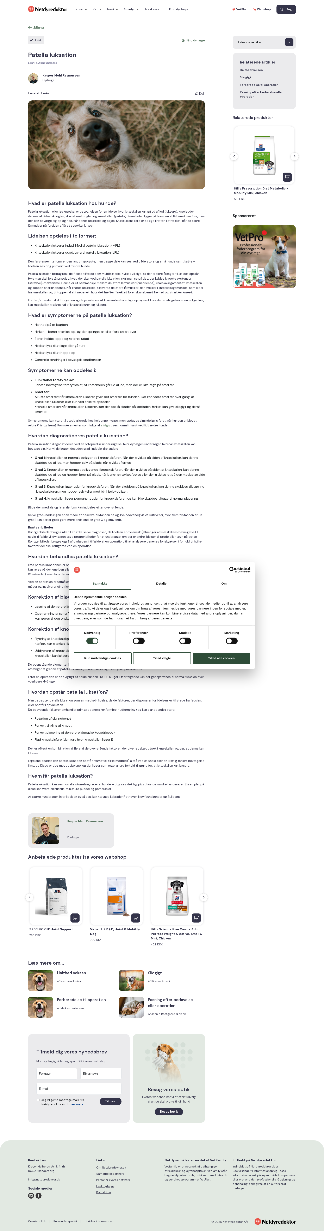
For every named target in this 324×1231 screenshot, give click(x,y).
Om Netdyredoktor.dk (111, 1167)
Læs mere (76, 1104)
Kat (96, 9)
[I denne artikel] (264, 42)
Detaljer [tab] (162, 583)
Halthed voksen (251, 70)
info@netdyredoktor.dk (44, 1179)
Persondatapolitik (65, 1221)
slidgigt (106, 425)
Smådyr (130, 9)
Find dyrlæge (178, 9)
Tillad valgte (162, 658)
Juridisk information (98, 1221)
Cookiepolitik (37, 1221)
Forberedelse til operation (259, 85)
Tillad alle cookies (221, 658)
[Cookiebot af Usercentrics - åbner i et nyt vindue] (232, 570)
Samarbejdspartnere (110, 1174)
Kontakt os (103, 1192)
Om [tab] (223, 583)
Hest (111, 9)
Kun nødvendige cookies (102, 658)
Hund (80, 9)
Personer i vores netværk (113, 1180)
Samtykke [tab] (100, 583)
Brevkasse (152, 9)
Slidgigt (245, 77)
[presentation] (29, 897)
